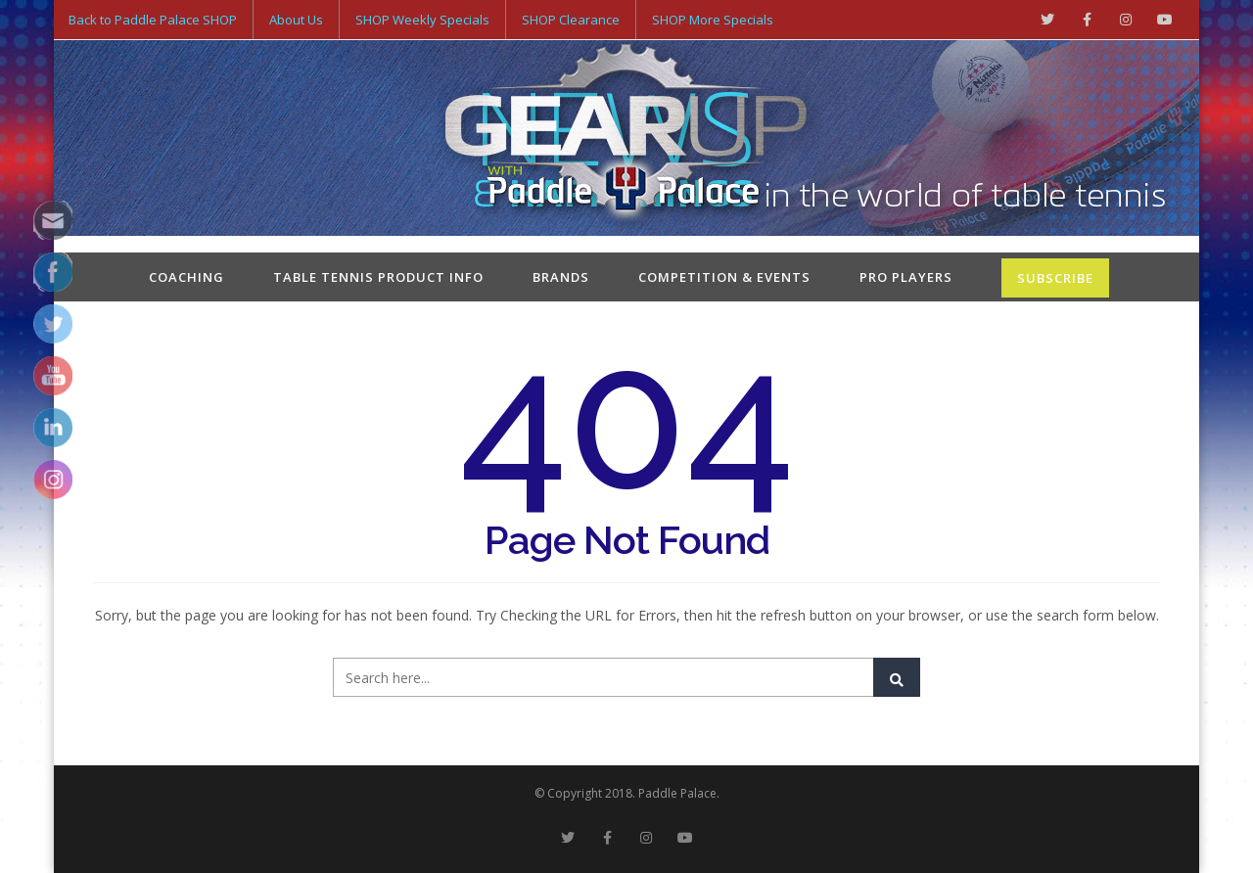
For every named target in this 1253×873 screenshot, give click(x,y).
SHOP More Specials (712, 19)
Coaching (186, 277)
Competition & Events (724, 277)
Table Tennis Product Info (378, 277)
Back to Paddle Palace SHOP (153, 19)
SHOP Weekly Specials (422, 19)
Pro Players (905, 277)
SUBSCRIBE (1055, 278)
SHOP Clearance (571, 19)
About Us (296, 19)
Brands (561, 277)
